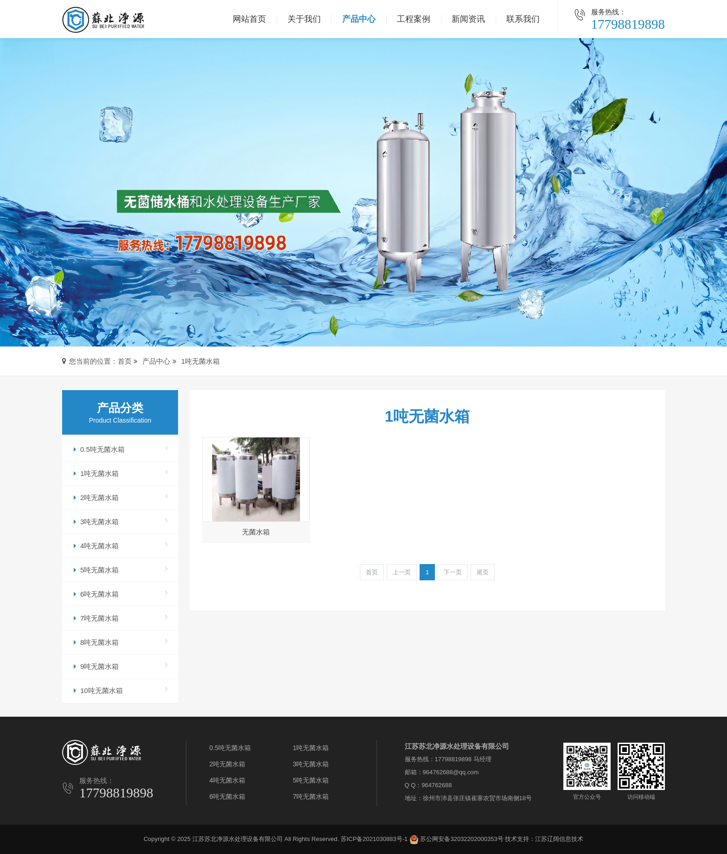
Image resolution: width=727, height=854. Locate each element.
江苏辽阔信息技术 (559, 838)
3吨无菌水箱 (121, 521)
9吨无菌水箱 (121, 665)
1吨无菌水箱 (200, 361)
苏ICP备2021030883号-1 (374, 838)
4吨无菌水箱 (121, 545)
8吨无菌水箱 (121, 641)
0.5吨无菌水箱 (121, 448)
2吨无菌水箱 (121, 496)
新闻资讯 (468, 19)
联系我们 (523, 19)
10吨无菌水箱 (121, 689)
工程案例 (413, 19)
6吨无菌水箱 (121, 593)
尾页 (483, 572)
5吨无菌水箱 (121, 569)
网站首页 (249, 19)
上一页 (402, 572)
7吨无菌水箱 (121, 617)
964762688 (436, 785)
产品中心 (359, 19)
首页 (125, 361)
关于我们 (304, 19)
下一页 (453, 572)
